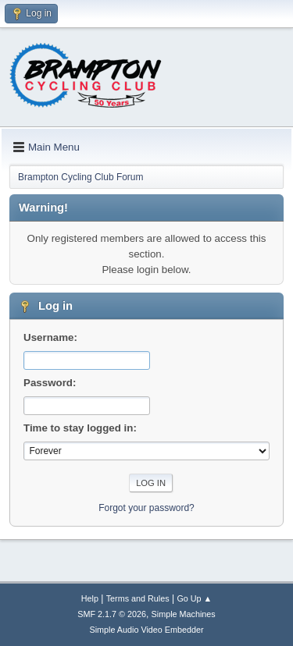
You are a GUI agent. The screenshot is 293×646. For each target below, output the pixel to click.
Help (89, 598)
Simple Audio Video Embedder (146, 629)
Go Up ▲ (194, 598)
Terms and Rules (138, 598)
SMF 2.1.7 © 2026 (111, 614)
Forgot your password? (146, 507)
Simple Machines (184, 614)
